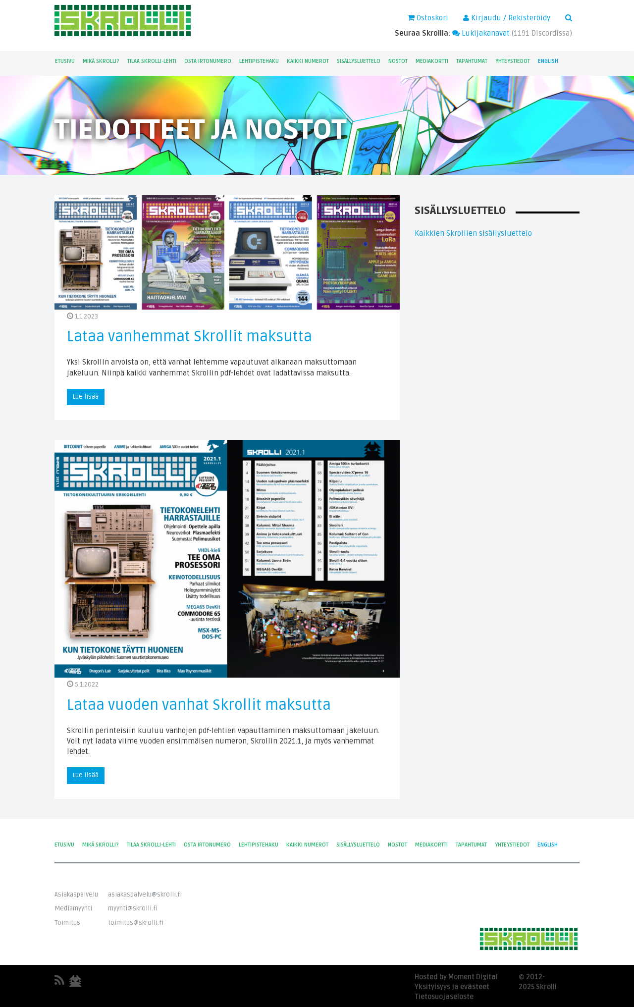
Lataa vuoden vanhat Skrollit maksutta (199, 705)
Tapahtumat (471, 61)
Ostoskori (428, 17)
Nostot (398, 61)
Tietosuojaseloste (444, 997)
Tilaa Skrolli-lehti (151, 61)
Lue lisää (86, 397)
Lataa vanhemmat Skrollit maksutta (189, 336)
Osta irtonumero (207, 61)
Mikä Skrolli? (101, 61)
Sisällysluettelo (358, 61)
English (548, 61)
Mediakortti (432, 61)
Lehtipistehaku (259, 61)
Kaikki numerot (308, 61)
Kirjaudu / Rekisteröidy (506, 17)
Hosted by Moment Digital (456, 977)
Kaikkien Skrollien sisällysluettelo (473, 233)
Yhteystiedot (512, 61)
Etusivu (65, 61)
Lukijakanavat (481, 33)
